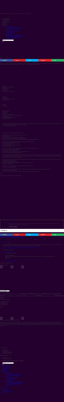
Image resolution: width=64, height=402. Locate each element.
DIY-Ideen (6, 322)
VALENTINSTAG (8, 373)
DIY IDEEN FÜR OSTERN (13, 377)
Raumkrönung (4, 304)
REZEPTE (5, 371)
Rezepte (11, 322)
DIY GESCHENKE (6, 366)
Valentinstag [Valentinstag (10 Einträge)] (44, 296)
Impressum (5, 357)
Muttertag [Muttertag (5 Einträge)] (6, 296)
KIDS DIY (5, 369)
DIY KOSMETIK (6, 368)
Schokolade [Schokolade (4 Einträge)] (30, 296)
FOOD (1, 8)
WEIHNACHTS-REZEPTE (13, 384)
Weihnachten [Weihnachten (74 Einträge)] (59, 296)
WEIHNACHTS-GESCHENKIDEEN (15, 382)
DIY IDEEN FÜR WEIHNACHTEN (15, 383)
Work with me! (6, 389)
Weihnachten (19, 323)
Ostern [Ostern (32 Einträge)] (10, 296)
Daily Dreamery (4, 303)
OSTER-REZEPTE (11, 378)
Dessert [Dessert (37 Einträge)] (6, 294)
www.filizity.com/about (13, 226)
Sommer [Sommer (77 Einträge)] (38, 296)
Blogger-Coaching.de (5, 301)
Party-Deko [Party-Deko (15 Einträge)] (15, 296)
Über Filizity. (5, 349)
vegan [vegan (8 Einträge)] (48, 296)
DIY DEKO (5, 367)
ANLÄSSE (5, 372)
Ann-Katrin (5, 242)
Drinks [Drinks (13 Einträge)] (10, 294)
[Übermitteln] (3, 364)
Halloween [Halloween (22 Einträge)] (39, 294)
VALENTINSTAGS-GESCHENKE (15, 374)
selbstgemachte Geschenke (9, 323)
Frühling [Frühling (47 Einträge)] (22, 294)
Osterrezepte (19, 324)
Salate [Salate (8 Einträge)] (27, 296)
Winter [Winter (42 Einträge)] (2, 298)
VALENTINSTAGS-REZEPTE (14, 375)
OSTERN (7, 376)
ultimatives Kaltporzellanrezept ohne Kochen (34, 324)
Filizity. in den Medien (7, 353)
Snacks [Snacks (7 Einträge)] (34, 296)
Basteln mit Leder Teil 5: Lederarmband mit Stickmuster (11, 237)
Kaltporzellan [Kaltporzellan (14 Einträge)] (50, 294)
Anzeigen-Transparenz (7, 352)
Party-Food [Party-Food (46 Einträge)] (22, 296)
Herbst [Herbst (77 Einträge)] (44, 294)
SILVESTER (7, 385)
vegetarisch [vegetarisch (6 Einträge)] (52, 296)
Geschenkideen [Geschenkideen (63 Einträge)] (30, 294)
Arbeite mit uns (6, 351)
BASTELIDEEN (6, 365)
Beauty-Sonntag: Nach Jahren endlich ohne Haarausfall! (11, 236)
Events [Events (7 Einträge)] (17, 293)
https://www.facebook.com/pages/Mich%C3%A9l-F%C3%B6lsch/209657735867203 (20, 247)
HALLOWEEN (8, 380)
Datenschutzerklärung (7, 358)
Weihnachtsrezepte (10, 324)
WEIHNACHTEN (8, 381)
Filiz (32, 13)
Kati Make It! (4, 302)
